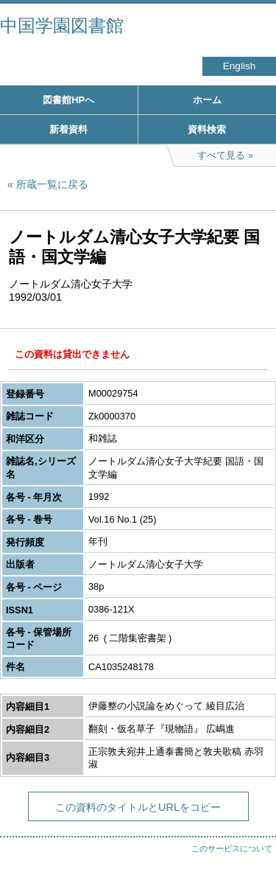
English (239, 66)
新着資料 (68, 129)
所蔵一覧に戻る (52, 184)
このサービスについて (231, 848)
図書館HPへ (68, 99)
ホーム (207, 99)
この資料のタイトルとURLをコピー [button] (138, 807)
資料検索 (207, 129)
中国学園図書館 (62, 25)
